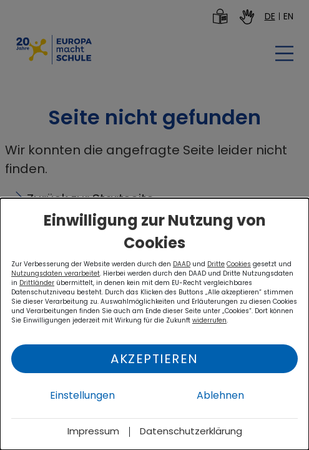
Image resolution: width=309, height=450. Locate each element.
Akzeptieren (154, 359)
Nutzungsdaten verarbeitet (55, 273)
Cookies (239, 264)
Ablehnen (220, 395)
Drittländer (36, 283)
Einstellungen (82, 395)
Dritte (216, 264)
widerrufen (209, 320)
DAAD (181, 264)
